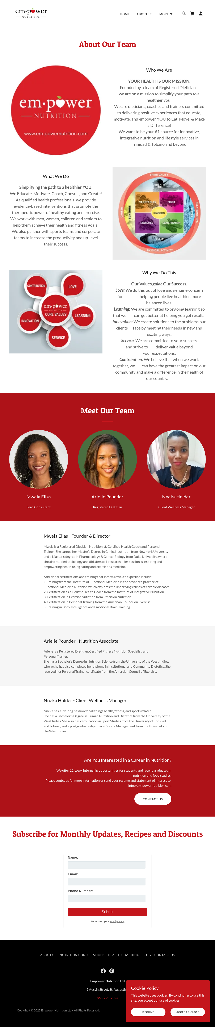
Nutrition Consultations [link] (82, 955)
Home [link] (125, 14)
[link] (31, 13)
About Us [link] (144, 14)
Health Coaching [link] (123, 955)
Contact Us (153, 799)
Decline (148, 1012)
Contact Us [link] (164, 955)
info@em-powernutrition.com (149, 785)
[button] (166, 14)
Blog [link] (147, 955)
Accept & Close (187, 1012)
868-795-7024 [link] (107, 998)
